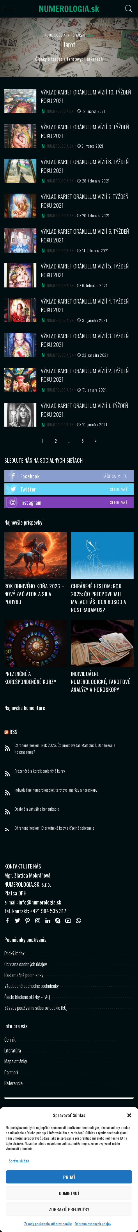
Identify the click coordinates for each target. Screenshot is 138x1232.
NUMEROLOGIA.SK (60, 111)
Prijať (69, 1177)
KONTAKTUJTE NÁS (22, 866)
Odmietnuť (69, 1193)
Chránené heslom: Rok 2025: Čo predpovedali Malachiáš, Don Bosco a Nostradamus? (98, 598)
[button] (129, 1115)
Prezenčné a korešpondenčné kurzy (30, 677)
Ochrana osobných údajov (93, 1223)
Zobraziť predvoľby (69, 1209)
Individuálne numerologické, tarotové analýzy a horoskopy (100, 681)
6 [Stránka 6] (83, 441)
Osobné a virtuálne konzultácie (37, 809)
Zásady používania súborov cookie (48, 1223)
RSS (13, 731)
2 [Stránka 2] (56, 441)
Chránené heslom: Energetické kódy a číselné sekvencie (54, 828)
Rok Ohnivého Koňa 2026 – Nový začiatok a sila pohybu (34, 594)
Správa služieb (19, 1160)
